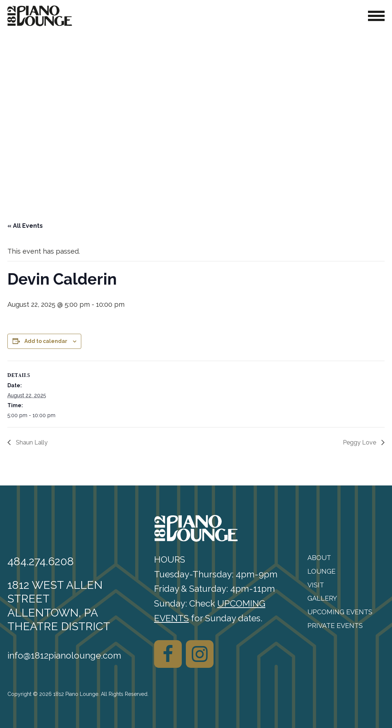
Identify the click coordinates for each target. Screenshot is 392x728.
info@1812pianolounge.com (64, 655)
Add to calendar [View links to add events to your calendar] (45, 341)
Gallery (322, 598)
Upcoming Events (339, 612)
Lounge (321, 571)
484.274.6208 (40, 561)
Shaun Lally (31, 442)
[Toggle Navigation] (376, 16)
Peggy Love (360, 442)
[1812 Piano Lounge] (39, 16)
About (319, 558)
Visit (315, 585)
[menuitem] (346, 557)
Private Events (335, 625)
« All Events (25, 225)
